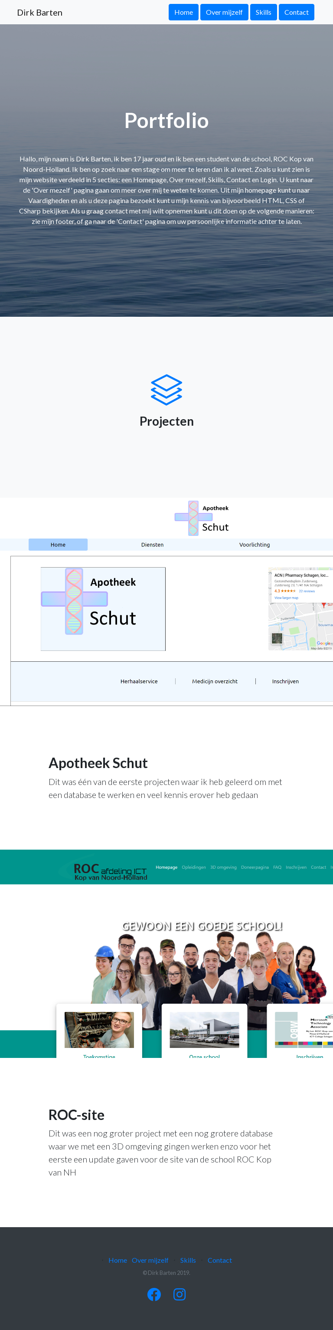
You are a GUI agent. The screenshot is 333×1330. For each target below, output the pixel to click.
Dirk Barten (39, 12)
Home (183, 12)
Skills (263, 12)
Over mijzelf (224, 12)
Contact (296, 12)
